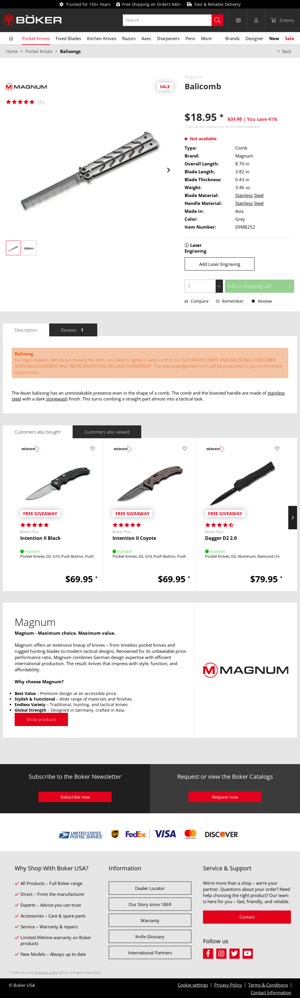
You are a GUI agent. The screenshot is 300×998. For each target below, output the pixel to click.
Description (26, 330)
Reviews (73, 329)
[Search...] (173, 20)
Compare (197, 301)
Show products (41, 719)
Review (261, 301)
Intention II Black (40, 538)
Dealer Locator (150, 888)
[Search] (217, 20)
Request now (225, 797)
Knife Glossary (149, 936)
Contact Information (271, 992)
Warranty (150, 920)
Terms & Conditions (268, 985)
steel (16, 399)
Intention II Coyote (134, 538)
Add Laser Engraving (219, 264)
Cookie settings (193, 985)
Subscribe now (75, 797)
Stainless (244, 195)
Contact (247, 917)
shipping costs (214, 126)
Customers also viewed (106, 432)
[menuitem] (176, 20)
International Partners (150, 953)
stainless (276, 393)
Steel (259, 195)
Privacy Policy (228, 985)
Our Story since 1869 (150, 904)
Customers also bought (38, 432)
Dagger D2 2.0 (221, 538)
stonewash (57, 399)
